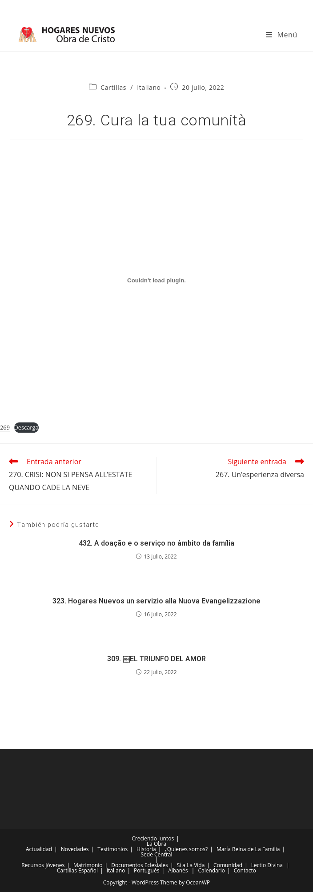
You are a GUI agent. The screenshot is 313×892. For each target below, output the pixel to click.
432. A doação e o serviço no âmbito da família (156, 543)
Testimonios (112, 849)
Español (88, 870)
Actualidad (39, 849)
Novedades (75, 849)
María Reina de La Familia (248, 849)
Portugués (146, 870)
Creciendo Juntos (153, 838)
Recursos (32, 865)
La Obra (156, 844)
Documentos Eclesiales (139, 865)
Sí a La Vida (191, 865)
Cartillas (113, 87)
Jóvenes (54, 865)
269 (5, 427)
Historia (146, 849)
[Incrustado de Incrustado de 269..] (156, 280)
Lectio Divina (267, 865)
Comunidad (227, 865)
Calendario (211, 870)
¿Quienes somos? (186, 849)
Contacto (245, 870)
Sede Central (156, 854)
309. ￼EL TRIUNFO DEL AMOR (156, 659)
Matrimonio (88, 865)
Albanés (178, 870)
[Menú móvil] (281, 35)
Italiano (149, 87)
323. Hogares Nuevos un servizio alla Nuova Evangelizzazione (156, 601)
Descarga (26, 427)
